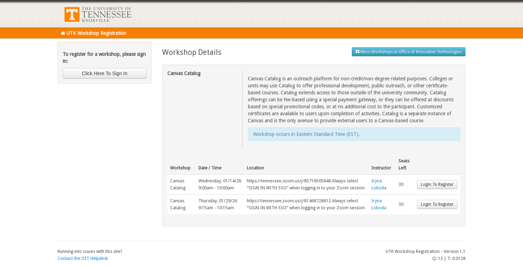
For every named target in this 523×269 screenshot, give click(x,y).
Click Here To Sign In (104, 73)
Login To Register (437, 184)
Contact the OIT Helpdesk (83, 258)
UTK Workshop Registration (93, 33)
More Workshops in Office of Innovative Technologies (409, 51)
